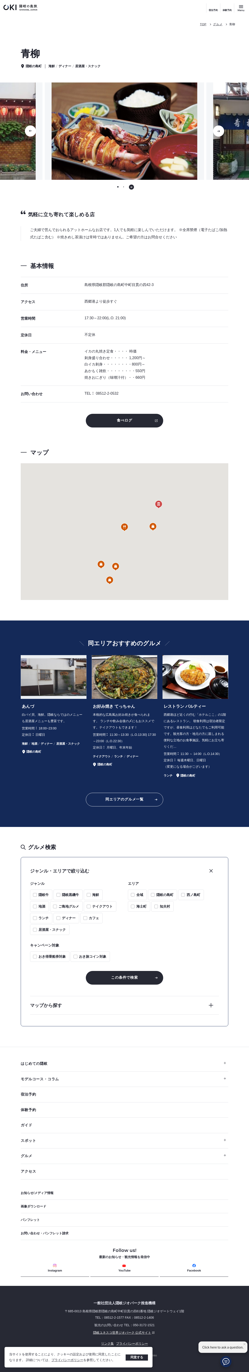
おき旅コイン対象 (92, 956)
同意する (136, 1357)
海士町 (141, 906)
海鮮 (95, 895)
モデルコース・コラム (123, 1079)
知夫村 (165, 906)
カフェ (94, 918)
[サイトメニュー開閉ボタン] (241, 8)
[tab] (118, 187)
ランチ (43, 918)
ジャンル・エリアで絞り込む (59, 870)
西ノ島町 (193, 895)
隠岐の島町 (164, 895)
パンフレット (30, 1220)
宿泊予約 (213, 10)
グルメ (217, 24)
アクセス (28, 1171)
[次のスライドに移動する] (218, 131)
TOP (203, 24)
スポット (123, 1141)
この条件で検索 (124, 977)
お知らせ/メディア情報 (37, 1193)
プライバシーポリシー (67, 1360)
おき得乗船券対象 (52, 956)
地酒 (41, 906)
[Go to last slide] (30, 131)
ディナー (69, 918)
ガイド (26, 1125)
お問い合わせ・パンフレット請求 (45, 1233)
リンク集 (107, 1343)
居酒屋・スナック (52, 930)
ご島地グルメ (68, 906)
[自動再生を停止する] (131, 187)
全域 (139, 895)
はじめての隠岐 (123, 1064)
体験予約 (227, 10)
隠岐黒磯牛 (70, 895)
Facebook (194, 1268)
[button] (124, 527)
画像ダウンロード (33, 1206)
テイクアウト (102, 906)
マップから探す (46, 1005)
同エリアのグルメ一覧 (124, 799)
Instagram (55, 1268)
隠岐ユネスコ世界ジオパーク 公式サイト (88, 1332)
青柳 (232, 24)
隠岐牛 (43, 895)
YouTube (124, 1268)
